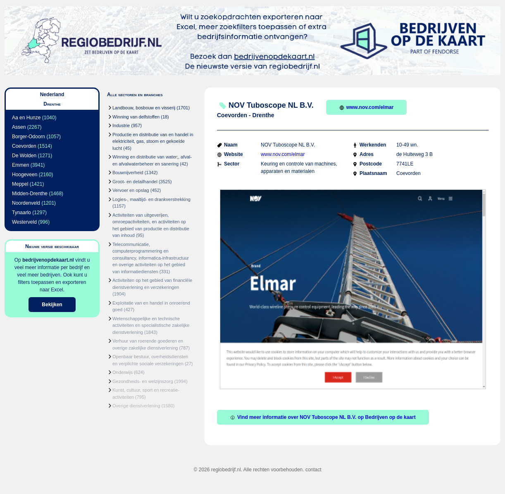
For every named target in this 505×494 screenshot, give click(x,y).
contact (313, 470)
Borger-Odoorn (28, 136)
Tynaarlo (21, 212)
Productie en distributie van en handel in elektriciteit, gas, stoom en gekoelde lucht (152, 141)
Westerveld (24, 222)
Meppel (20, 184)
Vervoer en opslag (130, 190)
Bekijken (52, 304)
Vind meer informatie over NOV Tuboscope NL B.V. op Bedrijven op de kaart (323, 417)
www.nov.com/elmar (366, 107)
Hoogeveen (24, 174)
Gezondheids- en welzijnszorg (142, 381)
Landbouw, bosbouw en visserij (143, 107)
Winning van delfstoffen (136, 116)
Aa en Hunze (26, 118)
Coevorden (24, 146)
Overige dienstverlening (136, 405)
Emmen (20, 165)
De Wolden (24, 155)
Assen (19, 127)
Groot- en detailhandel (134, 181)
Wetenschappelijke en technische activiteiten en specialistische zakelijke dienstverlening (150, 325)
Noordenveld (26, 203)
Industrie (121, 125)
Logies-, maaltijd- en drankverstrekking (151, 199)
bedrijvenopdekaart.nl (48, 260)
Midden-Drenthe (30, 193)
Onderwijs (122, 372)
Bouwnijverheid (127, 172)
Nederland (52, 94)
